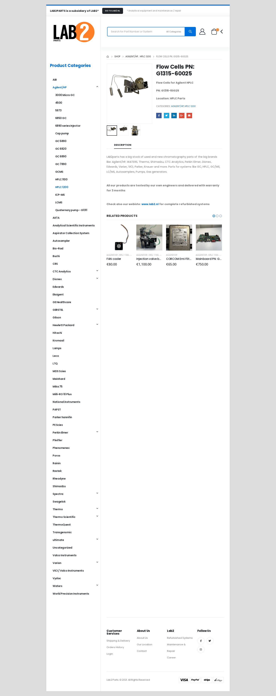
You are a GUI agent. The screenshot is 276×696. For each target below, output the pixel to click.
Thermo (58, 509)
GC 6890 (60, 156)
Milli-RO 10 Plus (62, 394)
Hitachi (57, 333)
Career (171, 657)
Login (110, 654)
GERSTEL (58, 310)
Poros (56, 455)
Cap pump (62, 133)
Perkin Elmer (60, 432)
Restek (57, 471)
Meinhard (59, 379)
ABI (55, 80)
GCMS (59, 172)
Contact (142, 651)
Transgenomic (62, 532)
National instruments (66, 402)
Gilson (57, 317)
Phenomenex (61, 448)
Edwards (58, 287)
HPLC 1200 (190, 106)
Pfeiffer (57, 440)
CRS (55, 264)
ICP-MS (60, 195)
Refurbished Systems (180, 638)
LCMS (58, 202)
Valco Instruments (65, 555)
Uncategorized (62, 548)
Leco (56, 356)
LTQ (55, 363)
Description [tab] (122, 145)
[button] (214, 216)
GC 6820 (60, 149)
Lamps (57, 348)
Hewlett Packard (63, 325)
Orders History (115, 647)
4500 (58, 103)
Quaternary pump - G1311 (71, 210)
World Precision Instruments (71, 594)
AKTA (56, 218)
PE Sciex (58, 425)
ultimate (58, 540)
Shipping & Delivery (118, 640)
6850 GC (60, 118)
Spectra (58, 494)
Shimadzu (59, 486)
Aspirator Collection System (71, 233)
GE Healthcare (62, 302)
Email (189, 115)
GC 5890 (60, 141)
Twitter (166, 115)
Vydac (57, 578)
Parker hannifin (62, 417)
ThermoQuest (62, 524)
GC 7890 (60, 164)
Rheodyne (59, 478)
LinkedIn (174, 115)
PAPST (57, 409)
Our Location (144, 644)
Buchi (56, 256)
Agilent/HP (177, 106)
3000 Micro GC (65, 95)
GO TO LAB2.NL (112, 10)
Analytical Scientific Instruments (74, 225)
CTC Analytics (62, 271)
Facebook (159, 115)
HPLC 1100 (124, 255)
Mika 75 (58, 386)
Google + (181, 115)
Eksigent (58, 294)
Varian (57, 563)
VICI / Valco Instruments (68, 571)
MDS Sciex (59, 371)
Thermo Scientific (64, 517)
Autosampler (61, 241)
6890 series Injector (68, 126)
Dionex (57, 279)
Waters (57, 586)
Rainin (56, 463)
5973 (58, 110)
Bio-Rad (58, 248)
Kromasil (58, 340)
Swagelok (59, 501)
